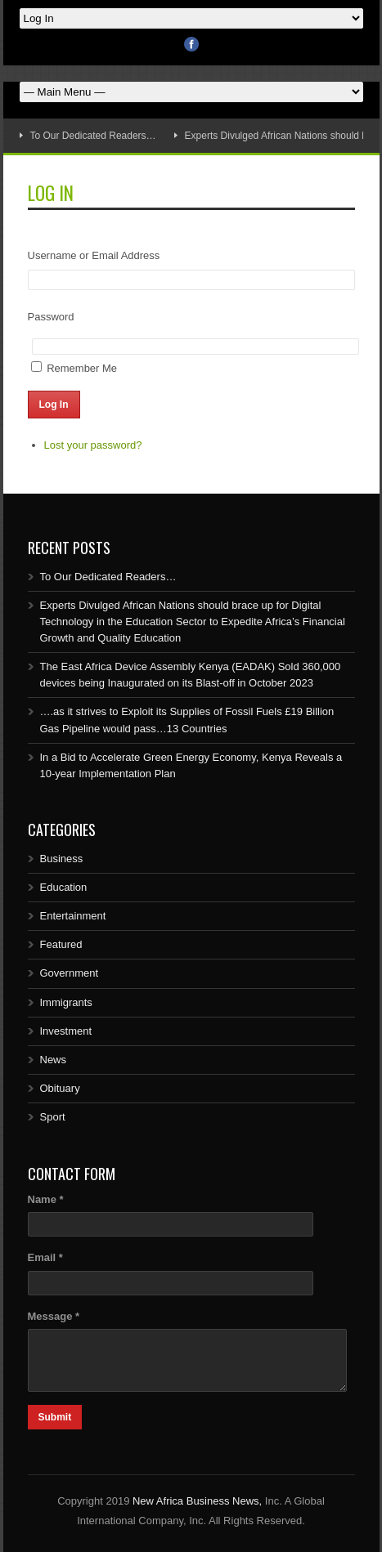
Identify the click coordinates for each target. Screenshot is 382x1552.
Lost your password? (93, 445)
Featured (61, 944)
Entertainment (73, 916)
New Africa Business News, (197, 1501)
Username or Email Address (94, 255)
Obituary (60, 1088)
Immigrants (66, 1002)
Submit (55, 1417)
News (53, 1059)
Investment (66, 1031)
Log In (54, 404)
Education (64, 887)
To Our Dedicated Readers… (93, 135)
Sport (52, 1117)
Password (51, 317)
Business (61, 858)
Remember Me (82, 368)
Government (69, 973)
